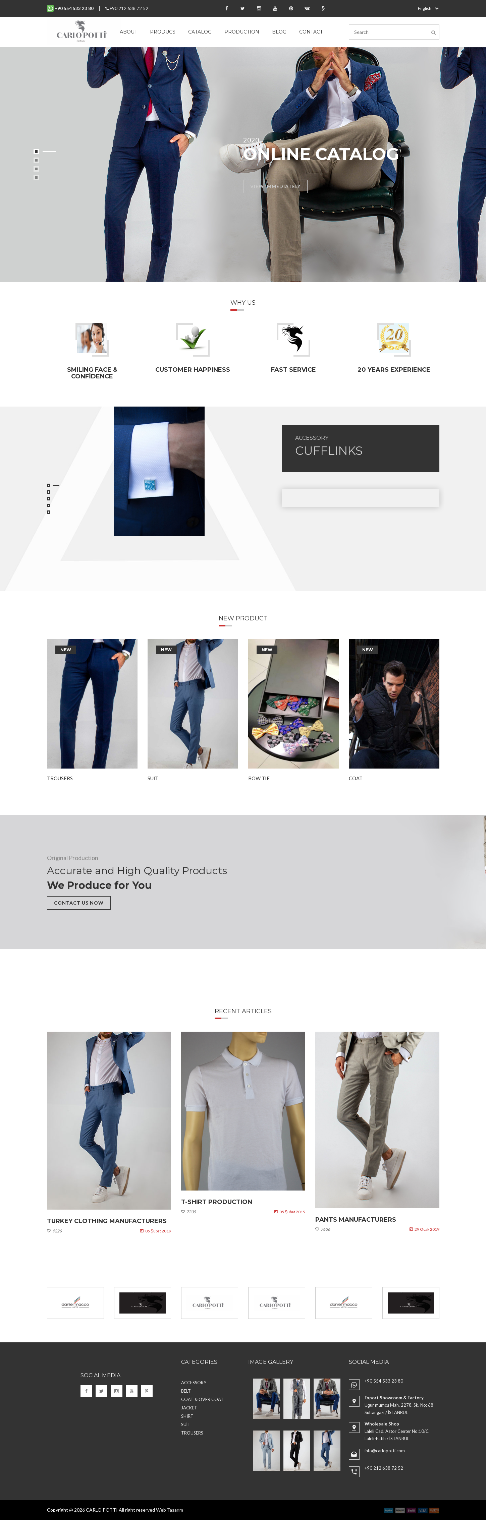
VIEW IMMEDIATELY (275, 186)
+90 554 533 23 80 (384, 1381)
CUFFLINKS (329, 450)
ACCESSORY (311, 438)
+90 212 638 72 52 (126, 8)
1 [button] (36, 151)
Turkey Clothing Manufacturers (107, 1221)
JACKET (189, 1407)
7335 (188, 1211)
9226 (54, 1230)
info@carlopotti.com (385, 1450)
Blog (279, 32)
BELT (186, 1391)
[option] (243, 164)
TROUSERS (60, 778)
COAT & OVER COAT (202, 1399)
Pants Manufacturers (355, 1219)
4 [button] (36, 177)
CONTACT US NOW (79, 903)
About (128, 32)
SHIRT (187, 1416)
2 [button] (36, 160)
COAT (356, 778)
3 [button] (36, 169)
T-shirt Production (216, 1202)
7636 (322, 1229)
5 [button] (48, 512)
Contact (311, 32)
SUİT (153, 778)
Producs (162, 32)
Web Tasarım (169, 1510)
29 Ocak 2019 (424, 1229)
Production (241, 32)
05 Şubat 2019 (155, 1230)
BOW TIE (259, 778)
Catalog (200, 32)
